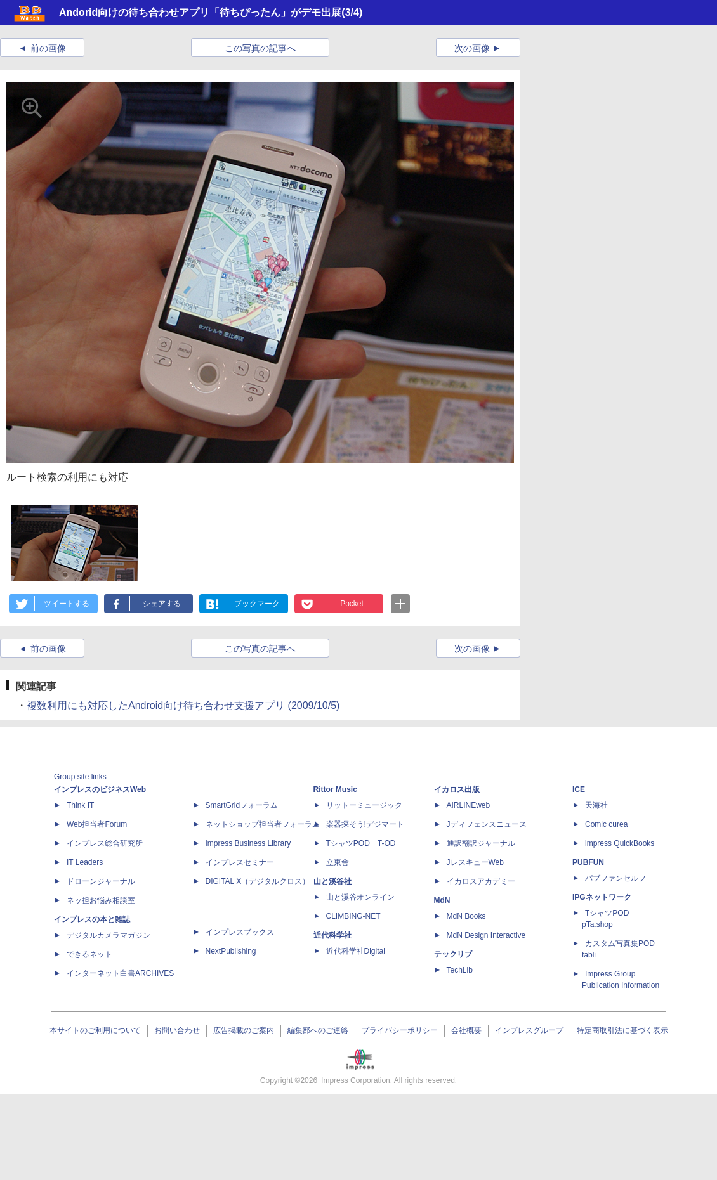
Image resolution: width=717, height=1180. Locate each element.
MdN (442, 900)
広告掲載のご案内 (243, 1030)
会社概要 (466, 1030)
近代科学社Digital (355, 951)
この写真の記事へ (260, 48)
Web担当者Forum (97, 824)
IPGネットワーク (601, 897)
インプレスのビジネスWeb (100, 789)
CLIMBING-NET (353, 916)
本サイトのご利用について (95, 1030)
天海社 (596, 805)
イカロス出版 (457, 789)
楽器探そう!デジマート (365, 824)
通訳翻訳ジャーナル (481, 843)
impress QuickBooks (619, 843)
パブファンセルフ (615, 878)
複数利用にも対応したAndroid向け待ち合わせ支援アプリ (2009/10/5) (183, 705)
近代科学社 (332, 935)
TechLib (460, 970)
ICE (578, 789)
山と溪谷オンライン (360, 897)
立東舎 (337, 862)
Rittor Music (335, 789)
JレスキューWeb (475, 862)
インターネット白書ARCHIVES (120, 973)
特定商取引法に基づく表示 (622, 1030)
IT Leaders (85, 862)
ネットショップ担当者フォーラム (263, 824)
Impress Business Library (248, 843)
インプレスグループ (529, 1030)
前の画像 (48, 48)
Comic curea (606, 824)
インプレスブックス (240, 932)
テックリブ (453, 954)
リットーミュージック (364, 805)
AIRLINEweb (468, 805)
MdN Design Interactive (486, 935)
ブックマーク (257, 603)
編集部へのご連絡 (317, 1030)
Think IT (80, 805)
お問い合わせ (177, 1030)
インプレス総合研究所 (105, 843)
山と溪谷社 (332, 881)
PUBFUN (588, 862)
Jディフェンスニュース (487, 824)
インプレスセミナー (240, 862)
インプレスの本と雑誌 (92, 919)
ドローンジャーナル (101, 881)
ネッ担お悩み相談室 (101, 900)
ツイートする (66, 603)
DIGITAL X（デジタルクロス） (258, 881)
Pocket (352, 603)
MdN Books (466, 916)
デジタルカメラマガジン (108, 935)
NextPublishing (231, 951)
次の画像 (472, 48)
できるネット (89, 954)
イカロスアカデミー (481, 881)
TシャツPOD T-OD (361, 843)
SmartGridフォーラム (242, 805)
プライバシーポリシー (400, 1030)
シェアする (162, 603)
